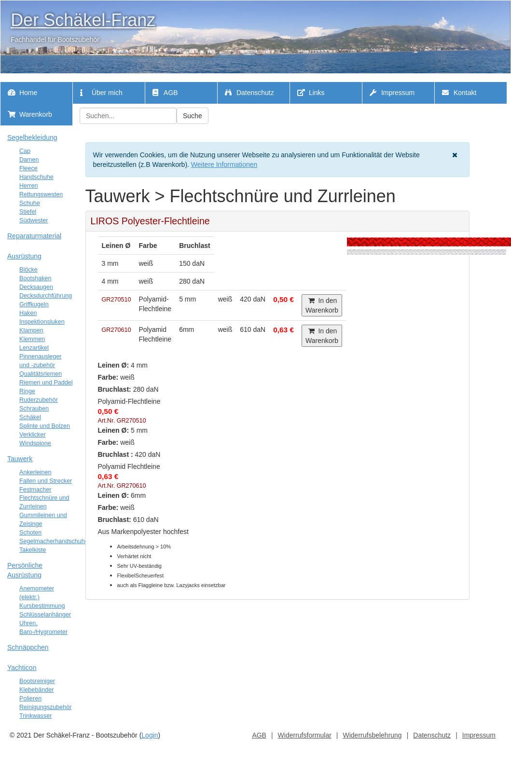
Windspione (35, 443)
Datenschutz (249, 92)
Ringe (27, 391)
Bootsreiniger (37, 681)
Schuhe (29, 203)
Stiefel (27, 211)
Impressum (392, 92)
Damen (29, 159)
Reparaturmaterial (34, 236)
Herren (28, 185)
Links (311, 92)
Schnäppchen (28, 647)
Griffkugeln (34, 304)
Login (149, 735)
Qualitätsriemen (40, 373)
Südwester (33, 220)
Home (22, 92)
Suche (192, 116)
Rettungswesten (41, 194)
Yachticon (21, 667)
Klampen (31, 330)
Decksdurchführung (45, 295)
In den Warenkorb (321, 305)
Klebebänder (36, 689)
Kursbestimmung (42, 606)
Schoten (30, 532)
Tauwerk (19, 459)
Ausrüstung (24, 256)
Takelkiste (32, 550)
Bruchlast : (115, 454)
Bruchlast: (114, 389)
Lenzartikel (34, 347)
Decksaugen (36, 287)
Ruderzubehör (38, 400)
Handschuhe (36, 177)
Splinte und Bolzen (44, 426)
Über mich (101, 92)
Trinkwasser (35, 715)
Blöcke (28, 269)
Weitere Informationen (224, 164)
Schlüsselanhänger (45, 614)
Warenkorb (30, 114)
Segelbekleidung (32, 137)
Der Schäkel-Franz (83, 20)
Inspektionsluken (42, 321)
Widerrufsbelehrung (372, 735)
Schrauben (34, 408)
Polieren (30, 698)
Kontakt (459, 92)
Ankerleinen (35, 472)
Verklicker (32, 434)
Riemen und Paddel (46, 382)
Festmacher (35, 489)
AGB (165, 92)
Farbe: (108, 377)
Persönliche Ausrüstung (24, 570)
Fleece (28, 168)
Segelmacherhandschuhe (53, 541)
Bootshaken (35, 278)
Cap (24, 151)
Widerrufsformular (304, 735)
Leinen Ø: (113, 365)
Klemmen (32, 339)
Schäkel (30, 417)
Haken (28, 313)
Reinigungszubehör (45, 707)
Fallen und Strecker (45, 481)
